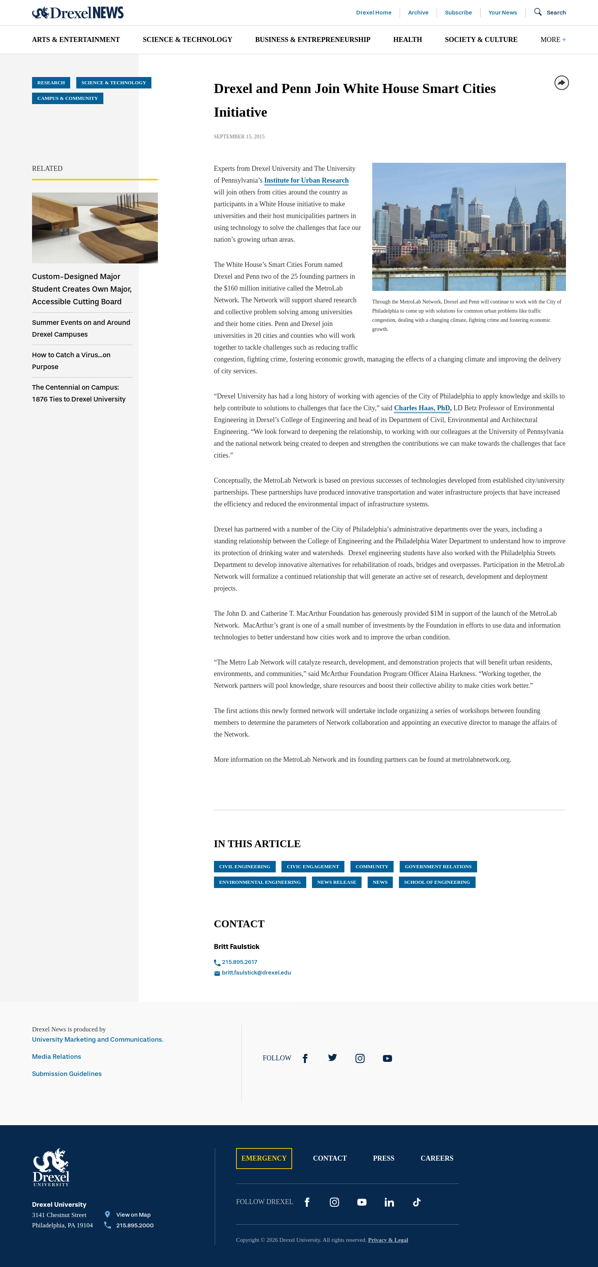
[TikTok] (416, 1178)
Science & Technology (187, 39)
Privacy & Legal (388, 1216)
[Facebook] (305, 1034)
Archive (418, 12)
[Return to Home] (78, 12)
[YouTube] (387, 1034)
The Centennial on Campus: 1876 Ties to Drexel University (79, 393)
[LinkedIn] (389, 1178)
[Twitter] (332, 1034)
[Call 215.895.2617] (294, 939)
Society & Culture (481, 39)
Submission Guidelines (67, 1050)
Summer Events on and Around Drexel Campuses (81, 328)
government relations (438, 843)
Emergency (264, 1135)
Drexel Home (374, 12)
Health (407, 39)
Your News (503, 12)
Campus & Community (67, 98)
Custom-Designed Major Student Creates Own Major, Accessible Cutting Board (82, 289)
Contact (330, 1135)
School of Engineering (437, 858)
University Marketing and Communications (97, 1016)
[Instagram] (360, 1034)
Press (383, 1135)
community (372, 843)
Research (51, 82)
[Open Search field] (550, 12)
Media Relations (56, 1033)
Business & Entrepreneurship (312, 39)
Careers (437, 1135)
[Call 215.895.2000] (129, 1202)
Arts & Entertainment (76, 39)
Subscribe (458, 12)
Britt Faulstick (237, 923)
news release (336, 858)
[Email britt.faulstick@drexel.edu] (294, 949)
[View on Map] (129, 1192)
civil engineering (244, 843)
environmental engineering (260, 858)
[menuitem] (76, 40)
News (380, 858)
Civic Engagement (313, 843)
